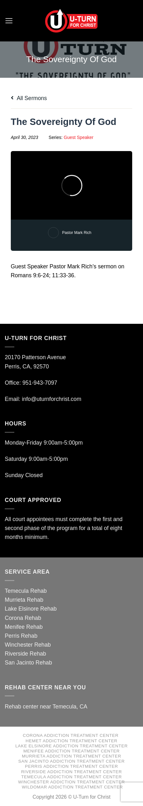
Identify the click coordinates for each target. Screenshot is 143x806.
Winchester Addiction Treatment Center (71, 782)
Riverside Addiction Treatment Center (71, 771)
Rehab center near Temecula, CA (46, 706)
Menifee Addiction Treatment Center (71, 751)
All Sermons (29, 98)
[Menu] (9, 20)
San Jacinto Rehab (28, 662)
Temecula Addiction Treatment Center (71, 776)
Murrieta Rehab (24, 600)
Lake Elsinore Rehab (31, 609)
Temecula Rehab (26, 591)
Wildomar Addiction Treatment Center (72, 787)
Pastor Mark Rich (76, 232)
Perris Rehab (21, 636)
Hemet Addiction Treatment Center (72, 740)
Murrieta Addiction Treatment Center (71, 756)
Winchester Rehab (28, 645)
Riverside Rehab (25, 653)
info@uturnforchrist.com (52, 399)
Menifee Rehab (24, 627)
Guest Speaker (78, 137)
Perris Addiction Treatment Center (71, 766)
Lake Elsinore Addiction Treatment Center (71, 746)
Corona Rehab (23, 618)
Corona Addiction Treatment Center (71, 735)
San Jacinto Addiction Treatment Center (71, 761)
